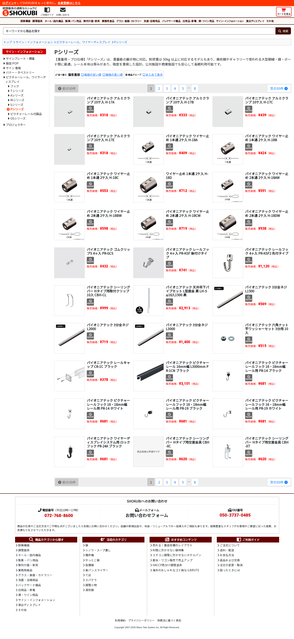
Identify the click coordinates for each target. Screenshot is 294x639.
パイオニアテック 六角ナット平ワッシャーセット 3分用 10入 (266, 328)
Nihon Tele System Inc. (148, 627)
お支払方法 (227, 555)
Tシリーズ (17, 91)
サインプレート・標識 (20, 58)
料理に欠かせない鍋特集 (168, 550)
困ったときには (230, 570)
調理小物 (91, 585)
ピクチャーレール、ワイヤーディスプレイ (83, 42)
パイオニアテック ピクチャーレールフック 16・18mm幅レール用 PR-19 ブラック (187, 404)
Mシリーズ (17, 100)
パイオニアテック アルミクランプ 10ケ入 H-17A (108, 100)
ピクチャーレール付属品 (26, 114)
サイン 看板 (13, 68)
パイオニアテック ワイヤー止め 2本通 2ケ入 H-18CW (187, 213)
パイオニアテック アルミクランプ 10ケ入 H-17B (187, 100)
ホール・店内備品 (54, 21)
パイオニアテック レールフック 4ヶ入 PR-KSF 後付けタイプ (187, 253)
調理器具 (37, 21)
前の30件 (67, 88)
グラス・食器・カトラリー (129, 21)
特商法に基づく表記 (169, 620)
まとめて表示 (154, 74)
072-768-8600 (58, 515)
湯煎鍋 (89, 590)
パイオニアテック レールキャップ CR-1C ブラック (108, 364)
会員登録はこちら (69, 3)
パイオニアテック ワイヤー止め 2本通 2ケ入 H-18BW (108, 213)
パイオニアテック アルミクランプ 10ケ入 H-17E (108, 137)
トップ (7, 42)
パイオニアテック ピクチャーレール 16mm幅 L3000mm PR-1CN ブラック (187, 366)
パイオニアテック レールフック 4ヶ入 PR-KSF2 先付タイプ (266, 251)
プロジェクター (16, 124)
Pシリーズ (120, 42)
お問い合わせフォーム (147, 515)
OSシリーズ (17, 118)
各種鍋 (89, 565)
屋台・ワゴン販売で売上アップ (173, 560)
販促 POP (12, 63)
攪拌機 (89, 555)
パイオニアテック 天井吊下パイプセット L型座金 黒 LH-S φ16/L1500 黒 (187, 291)
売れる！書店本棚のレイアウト (173, 545)
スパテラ (91, 580)
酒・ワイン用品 (206, 21)
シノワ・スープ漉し (98, 550)
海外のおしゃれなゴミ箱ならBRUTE (176, 570)
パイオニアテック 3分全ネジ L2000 (108, 326)
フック (14, 86)
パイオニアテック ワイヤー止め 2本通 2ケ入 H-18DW (266, 213)
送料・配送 (227, 550)
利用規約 (120, 620)
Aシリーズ (16, 95)
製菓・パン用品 (73, 21)
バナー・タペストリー (20, 72)
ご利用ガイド (248, 540)
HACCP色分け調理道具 (167, 565)
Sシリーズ (16, 104)
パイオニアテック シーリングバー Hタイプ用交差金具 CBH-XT (266, 442)
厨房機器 (25, 21)
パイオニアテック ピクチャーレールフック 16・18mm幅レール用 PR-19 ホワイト (266, 404)
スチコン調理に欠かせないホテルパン (177, 555)
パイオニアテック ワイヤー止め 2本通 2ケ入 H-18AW (266, 175)
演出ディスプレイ (255, 21)
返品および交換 (230, 560)
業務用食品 (108, 21)
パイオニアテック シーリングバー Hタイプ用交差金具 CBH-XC (187, 442)
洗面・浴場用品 (152, 21)
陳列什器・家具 (91, 21)
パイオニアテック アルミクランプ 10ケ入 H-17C (266, 100)
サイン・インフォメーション (230, 21)
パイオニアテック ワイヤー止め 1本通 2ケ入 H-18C (108, 175)
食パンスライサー (96, 570)
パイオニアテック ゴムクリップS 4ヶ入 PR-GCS (108, 251)
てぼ (88, 575)
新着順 (75, 74)
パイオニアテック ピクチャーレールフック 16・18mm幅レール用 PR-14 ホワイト (108, 404)
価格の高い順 (114, 74)
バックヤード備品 (171, 21)
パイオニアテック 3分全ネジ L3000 (187, 326)
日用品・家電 (189, 21)
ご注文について (230, 545)
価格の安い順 (92, 74)
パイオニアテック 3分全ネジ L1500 (266, 289)
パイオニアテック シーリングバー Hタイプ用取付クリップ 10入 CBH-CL (108, 291)
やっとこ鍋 (92, 560)
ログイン (8, 3)
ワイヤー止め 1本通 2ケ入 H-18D (187, 175)
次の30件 (279, 88)
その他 (270, 21)
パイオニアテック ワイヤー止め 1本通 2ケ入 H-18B (266, 137)
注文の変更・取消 (231, 565)
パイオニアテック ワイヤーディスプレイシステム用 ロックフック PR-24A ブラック (108, 442)
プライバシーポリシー (141, 620)
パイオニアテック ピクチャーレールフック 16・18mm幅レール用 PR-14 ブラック (266, 366)
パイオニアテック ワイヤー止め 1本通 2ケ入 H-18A (187, 137)
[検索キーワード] (139, 31)
